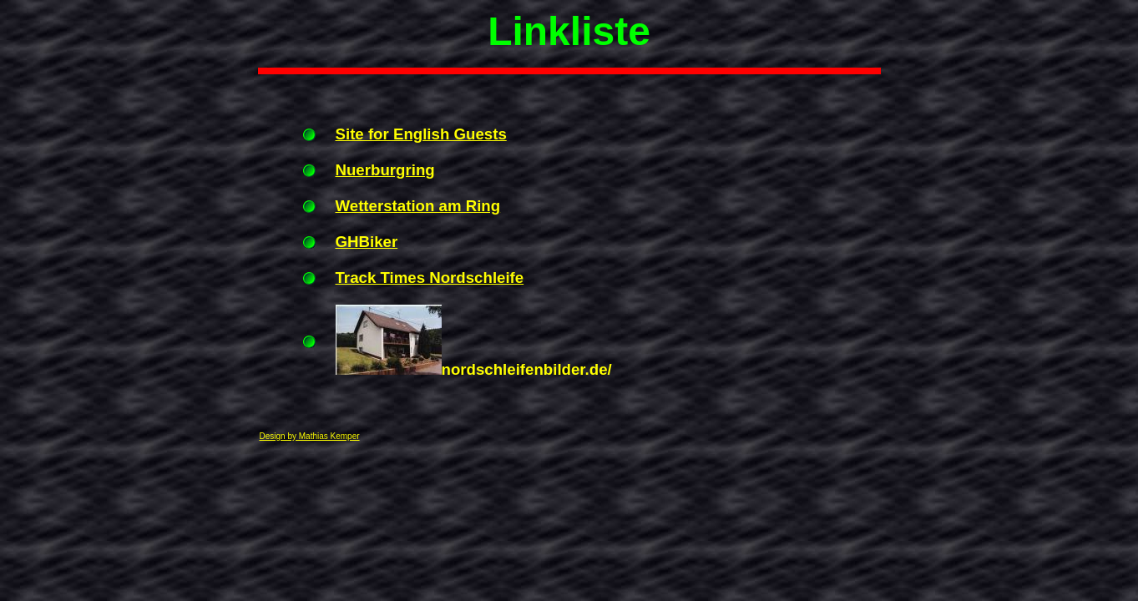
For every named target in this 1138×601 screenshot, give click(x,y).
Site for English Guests (421, 134)
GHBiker (367, 241)
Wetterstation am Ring (418, 206)
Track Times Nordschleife (430, 277)
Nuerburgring (385, 170)
